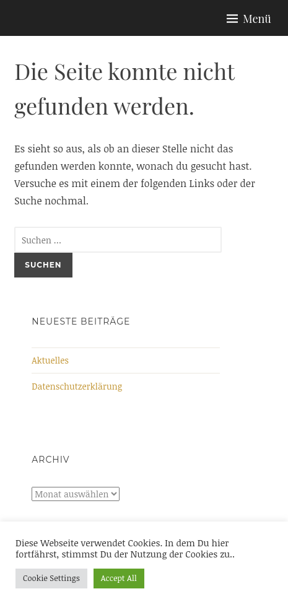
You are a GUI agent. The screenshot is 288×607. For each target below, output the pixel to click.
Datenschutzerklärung (77, 386)
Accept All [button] (119, 577)
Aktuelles (50, 360)
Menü (257, 18)
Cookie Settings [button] (51, 577)
